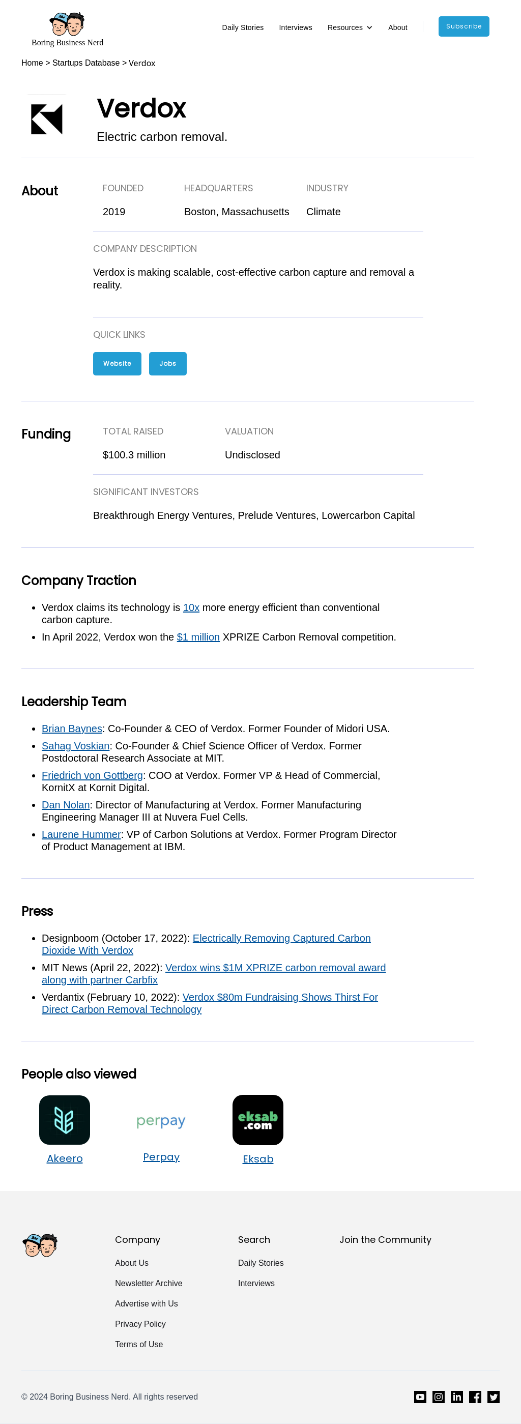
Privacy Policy (140, 1324)
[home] (67, 29)
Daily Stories (243, 27)
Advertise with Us (146, 1303)
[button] (350, 27)
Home (32, 63)
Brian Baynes (72, 728)
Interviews (295, 27)
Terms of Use (139, 1344)
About (398, 27)
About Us (132, 1263)
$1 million (198, 637)
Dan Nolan (66, 804)
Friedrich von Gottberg (92, 775)
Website (117, 363)
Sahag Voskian (75, 745)
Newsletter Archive (149, 1283)
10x (191, 607)
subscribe (464, 26)
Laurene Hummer (81, 834)
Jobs (168, 363)
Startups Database (86, 63)
